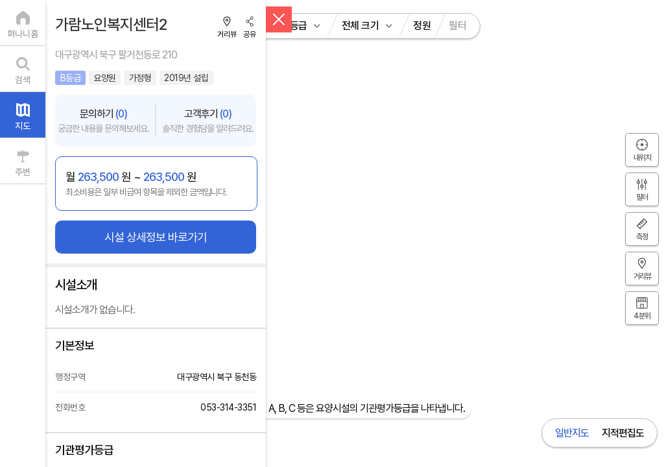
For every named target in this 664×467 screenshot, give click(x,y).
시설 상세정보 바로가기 (155, 237)
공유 (249, 34)
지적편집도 (623, 433)
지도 (22, 126)
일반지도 (572, 433)
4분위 (642, 315)
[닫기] (279, 19)
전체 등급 (288, 25)
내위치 (642, 157)
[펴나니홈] (22, 23)
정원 (422, 25)
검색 (22, 80)
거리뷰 (227, 34)
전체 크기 (360, 25)
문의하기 (103, 121)
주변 (22, 172)
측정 (642, 236)
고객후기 (208, 121)
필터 (457, 25)
